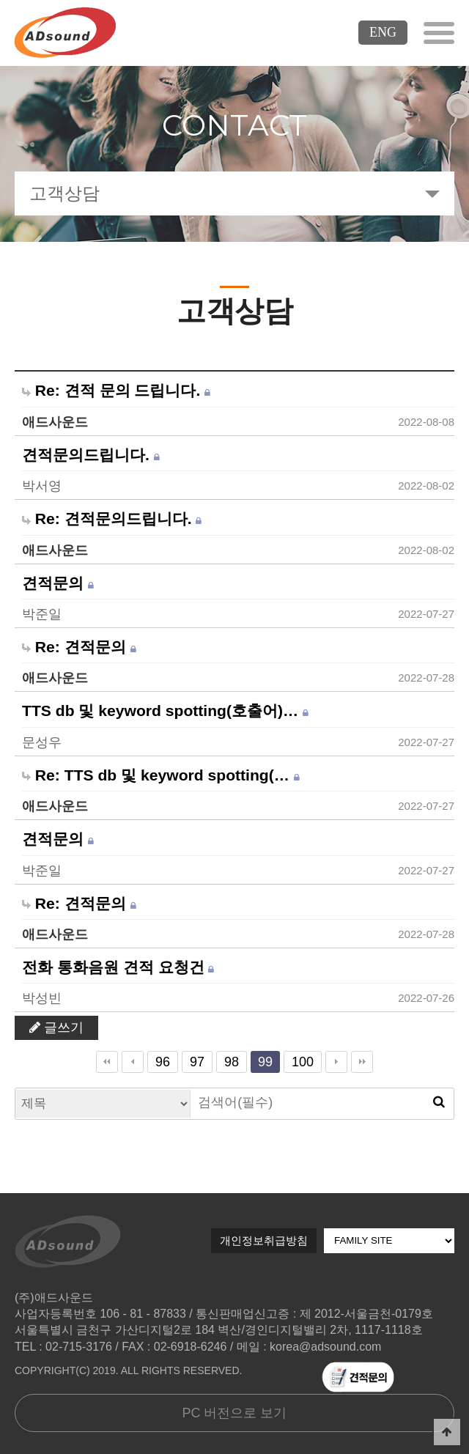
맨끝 (362, 1062)
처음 (107, 1062)
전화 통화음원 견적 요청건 (118, 967)
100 (299, 1060)
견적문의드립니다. (91, 455)
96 (158, 1060)
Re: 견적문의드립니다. (112, 519)
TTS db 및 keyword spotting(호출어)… (165, 711)
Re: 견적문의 (79, 647)
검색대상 (15, 1088)
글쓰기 (56, 1027)
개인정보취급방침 (264, 1240)
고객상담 (64, 193)
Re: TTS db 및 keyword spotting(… (161, 775)
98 (227, 1060)
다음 (336, 1062)
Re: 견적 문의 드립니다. (116, 391)
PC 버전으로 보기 (234, 1413)
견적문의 (58, 583)
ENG (382, 32)
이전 (133, 1062)
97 (193, 1060)
